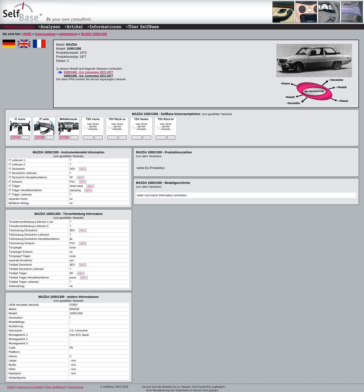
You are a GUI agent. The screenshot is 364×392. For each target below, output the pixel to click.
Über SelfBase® (55, 386)
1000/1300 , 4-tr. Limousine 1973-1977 (88, 75)
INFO (82, 169)
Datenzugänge (45, 34)
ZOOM (15, 137)
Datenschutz (75, 386)
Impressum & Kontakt (29, 386)
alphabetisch (68, 34)
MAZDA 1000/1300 (94, 34)
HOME (27, 34)
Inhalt (10, 386)
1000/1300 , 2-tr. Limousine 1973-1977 (88, 72)
